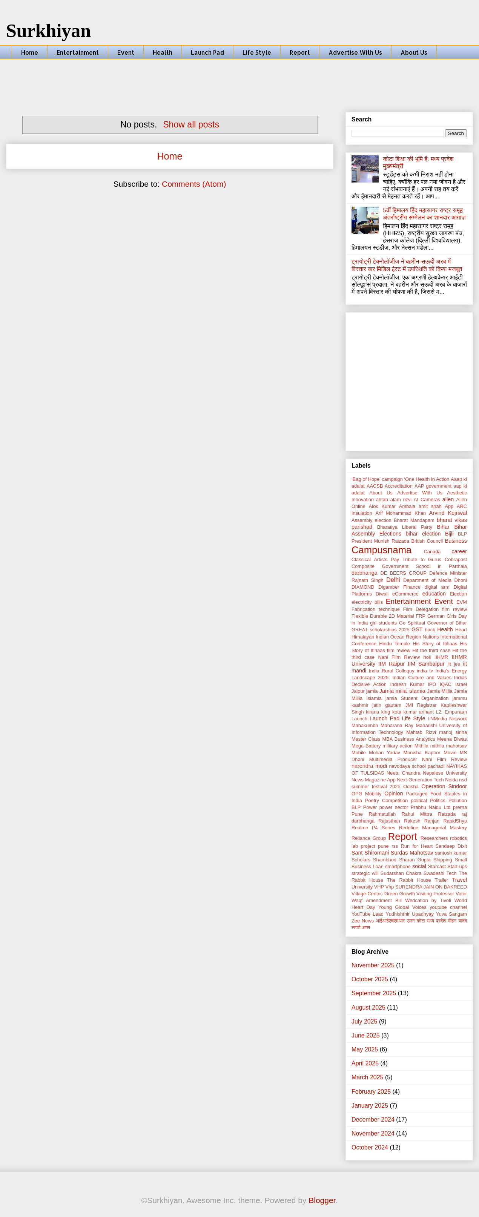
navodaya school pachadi (416, 766)
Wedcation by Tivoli (428, 900)
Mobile (359, 752)
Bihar (443, 527)
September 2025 (374, 993)
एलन (411, 921)
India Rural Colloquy (392, 671)
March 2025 (368, 1077)
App (449, 506)
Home (29, 52)
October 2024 (370, 1147)
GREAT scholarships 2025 (381, 629)
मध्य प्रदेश (436, 921)
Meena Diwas (452, 739)
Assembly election (371, 520)
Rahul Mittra (417, 814)
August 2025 (368, 1007)
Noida (451, 780)
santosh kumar (451, 853)
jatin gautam (386, 705)
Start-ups (457, 866)
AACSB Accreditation (390, 486)
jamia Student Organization (417, 698)
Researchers (434, 838)
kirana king (378, 712)
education (434, 594)
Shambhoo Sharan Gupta (402, 859)
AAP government (433, 486)
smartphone (398, 866)
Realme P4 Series (373, 827)
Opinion (393, 793)
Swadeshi (434, 873)
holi (427, 657)
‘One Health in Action (427, 479)
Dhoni (460, 580)
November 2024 (373, 1133)
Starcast (437, 866)
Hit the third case (431, 650)
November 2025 (373, 965)
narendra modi (369, 766)
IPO (432, 684)
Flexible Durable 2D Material (383, 616)
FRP (420, 616)
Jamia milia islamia (402, 691)
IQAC (445, 684)
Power (370, 807)
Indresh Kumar (407, 684)
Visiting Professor (435, 893)
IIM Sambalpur (426, 664)
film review (454, 609)
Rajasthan (389, 821)
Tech (452, 873)
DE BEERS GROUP (404, 573)
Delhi (393, 580)
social (419, 866)
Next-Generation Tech (420, 780)
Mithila (421, 746)
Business (456, 541)
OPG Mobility (366, 793)
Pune (357, 814)
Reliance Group (369, 838)
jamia (372, 691)
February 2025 (371, 1091)
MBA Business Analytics (408, 739)
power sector (393, 807)
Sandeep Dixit (451, 846)
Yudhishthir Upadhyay (410, 914)
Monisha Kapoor (421, 752)
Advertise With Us (355, 52)
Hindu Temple (394, 643)
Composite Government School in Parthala (409, 566)
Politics (437, 800)
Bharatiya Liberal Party (404, 527)
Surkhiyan (48, 30)
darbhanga (365, 573)
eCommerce (405, 594)
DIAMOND (363, 587)
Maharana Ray (397, 725)
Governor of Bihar (447, 623)
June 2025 (366, 1035)
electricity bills (367, 602)
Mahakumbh (365, 725)
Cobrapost (456, 559)
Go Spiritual (412, 623)
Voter (461, 893)
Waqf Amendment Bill (377, 900)
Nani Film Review (444, 759)
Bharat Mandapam (414, 520)
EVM (461, 602)
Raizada (447, 814)
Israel (461, 684)
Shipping (442, 859)
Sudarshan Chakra (401, 873)
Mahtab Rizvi (421, 732)
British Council (427, 541)
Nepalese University (445, 773)
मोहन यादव (457, 921)
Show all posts (191, 124)
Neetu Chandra (404, 773)
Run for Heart (417, 846)
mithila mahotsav (448, 746)
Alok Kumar (382, 506)
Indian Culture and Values (421, 677)
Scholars (361, 859)
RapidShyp (455, 821)
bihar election (423, 534)
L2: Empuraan (451, 712)
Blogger (322, 1200)
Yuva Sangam (451, 914)
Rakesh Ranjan (421, 821)
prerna (460, 807)
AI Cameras (427, 499)
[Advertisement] (239, 80)
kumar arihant (419, 712)
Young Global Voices (402, 907)
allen (448, 499)
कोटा (421, 921)
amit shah (430, 506)
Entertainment (78, 52)
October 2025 (370, 979)
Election (458, 594)
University (362, 887)
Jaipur (358, 691)
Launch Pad (207, 52)
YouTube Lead (368, 914)
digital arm (437, 587)
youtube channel (448, 907)
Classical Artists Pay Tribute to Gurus (396, 559)
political (419, 800)
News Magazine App (374, 780)
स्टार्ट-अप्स (361, 927)
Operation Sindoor (444, 786)
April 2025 (365, 1063)
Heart (461, 629)
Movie (450, 752)
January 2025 (370, 1105)
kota (396, 712)
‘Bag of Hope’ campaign (377, 479)
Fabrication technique (376, 609)
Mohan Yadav (384, 752)
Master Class (366, 739)
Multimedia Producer (393, 759)
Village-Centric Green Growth (383, 893)
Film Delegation (421, 609)
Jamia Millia (439, 691)
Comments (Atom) (194, 184)
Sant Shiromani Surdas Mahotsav (392, 853)
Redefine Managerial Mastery (433, 827)
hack (430, 629)
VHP (379, 887)
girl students (383, 623)
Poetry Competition (386, 800)
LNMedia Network (447, 718)
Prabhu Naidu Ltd (431, 807)
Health (162, 52)
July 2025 (365, 1021)
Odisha (411, 786)
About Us (414, 52)
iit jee (453, 664)
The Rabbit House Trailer (417, 880)
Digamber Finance (399, 587)
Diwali (382, 594)
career (459, 551)
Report (300, 52)
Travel (459, 880)
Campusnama (381, 550)
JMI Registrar (421, 705)
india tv (425, 671)
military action (397, 746)
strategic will (365, 873)
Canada (432, 551)
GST (417, 629)
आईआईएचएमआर (390, 921)
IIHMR (441, 657)
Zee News (363, 921)
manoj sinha (453, 732)
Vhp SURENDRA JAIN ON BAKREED (426, 887)
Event (125, 52)
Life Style (257, 52)
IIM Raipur (391, 664)
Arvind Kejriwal (448, 513)
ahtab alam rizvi (393, 499)
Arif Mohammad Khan (400, 513)
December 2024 (373, 1119)
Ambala (407, 506)
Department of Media (427, 580)
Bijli (449, 534)
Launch (359, 718)
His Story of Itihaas (435, 643)
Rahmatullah (382, 814)
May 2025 (365, 1049)
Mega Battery (366, 746)
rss (394, 846)
